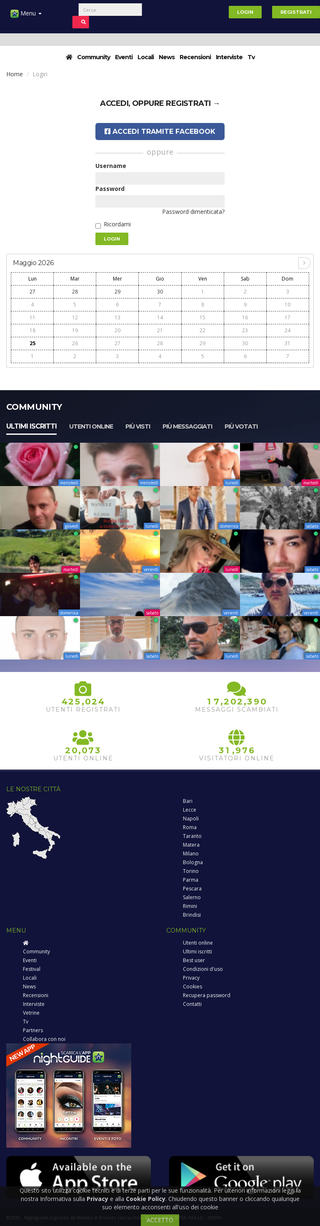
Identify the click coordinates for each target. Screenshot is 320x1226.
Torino (191, 871)
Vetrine (31, 1012)
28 (75, 291)
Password (110, 189)
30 (160, 291)
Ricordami (117, 224)
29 (117, 291)
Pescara (192, 888)
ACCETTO (160, 1220)
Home (14, 74)
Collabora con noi (44, 1039)
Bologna (193, 862)
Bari (187, 801)
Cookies (192, 986)
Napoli (191, 818)
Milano (191, 853)
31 (287, 343)
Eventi (123, 57)
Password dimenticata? (193, 212)
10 (287, 304)
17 (287, 317)
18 (32, 330)
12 (75, 317)
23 (245, 330)
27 (32, 291)
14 (160, 317)
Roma (190, 827)
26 (75, 343)
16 (245, 317)
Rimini (190, 906)
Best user (194, 960)
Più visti (137, 426)
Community (93, 57)
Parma (190, 879)
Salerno (192, 897)
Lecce (189, 809)
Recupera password (206, 995)
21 (160, 330)
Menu (26, 16)
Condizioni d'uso (203, 969)
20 (117, 330)
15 (202, 317)
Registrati (296, 12)
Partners (33, 1030)
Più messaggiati (187, 426)
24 (287, 330)
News (167, 57)
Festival (31, 969)
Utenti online (91, 426)
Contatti (192, 1004)
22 (202, 330)
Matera (191, 844)
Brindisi (192, 914)
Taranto (192, 836)
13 (117, 317)
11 (32, 317)
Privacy (191, 977)
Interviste (229, 57)
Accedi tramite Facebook (160, 131)
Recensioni (195, 57)
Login (245, 12)
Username (110, 166)
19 (75, 330)
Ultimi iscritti (31, 426)
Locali (146, 57)
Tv (251, 57)
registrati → (193, 103)
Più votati (241, 426)
